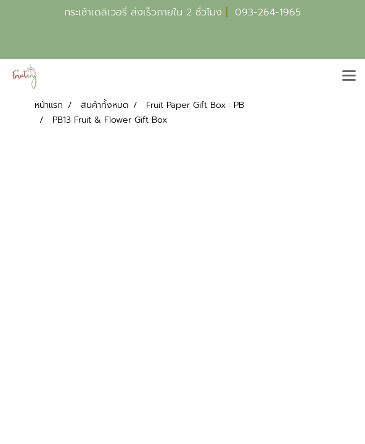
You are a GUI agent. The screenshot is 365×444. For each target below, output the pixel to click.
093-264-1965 (268, 12)
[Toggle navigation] (349, 76)
